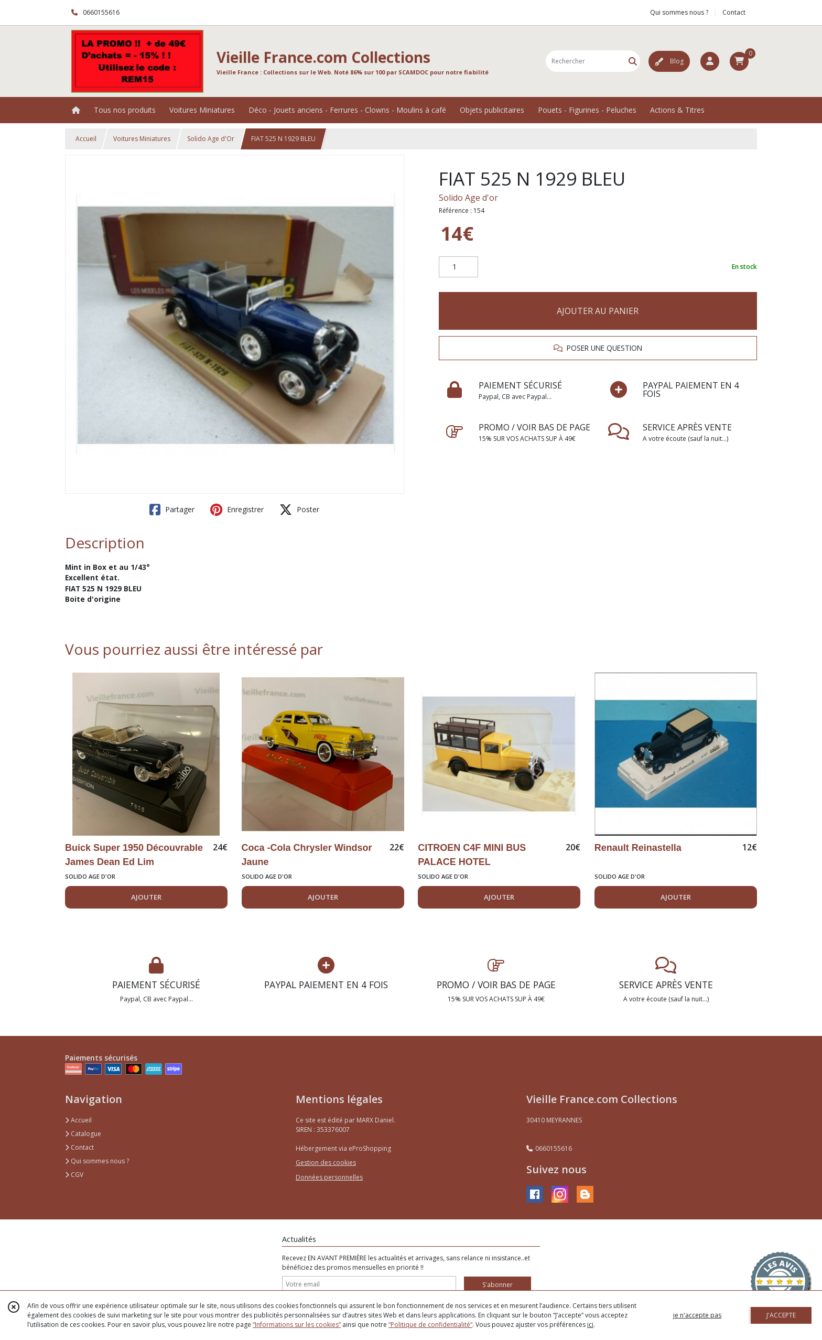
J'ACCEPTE (781, 1315)
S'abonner (497, 1284)
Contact (733, 12)
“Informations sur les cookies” (297, 1324)
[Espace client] (709, 61)
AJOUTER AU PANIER (598, 311)
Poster (299, 509)
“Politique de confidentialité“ (430, 1324)
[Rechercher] (633, 61)
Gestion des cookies (326, 1162)
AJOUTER (146, 897)
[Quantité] (458, 266)
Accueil (85, 138)
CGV (74, 1174)
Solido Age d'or (468, 197)
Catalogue (83, 1133)
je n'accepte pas (697, 1315)
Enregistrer (237, 509)
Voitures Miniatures (141, 138)
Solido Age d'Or (210, 138)
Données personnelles (329, 1177)
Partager (171, 509)
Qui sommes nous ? (97, 1161)
